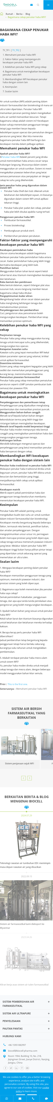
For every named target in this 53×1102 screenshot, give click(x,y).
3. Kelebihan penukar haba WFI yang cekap (24, 66)
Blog (28, 13)
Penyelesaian (11, 1021)
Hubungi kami (12, 1036)
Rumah (9, 13)
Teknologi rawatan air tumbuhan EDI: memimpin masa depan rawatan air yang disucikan (25, 863)
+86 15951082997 (17, 1044)
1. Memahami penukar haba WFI (19, 54)
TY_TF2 (15, 50)
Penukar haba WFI (10, 155)
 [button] (23, 778)
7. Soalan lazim (10, 91)
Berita (19, 13)
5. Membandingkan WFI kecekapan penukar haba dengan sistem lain (25, 81)
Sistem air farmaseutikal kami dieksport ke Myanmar (22, 924)
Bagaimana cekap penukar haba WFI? (27, 17)
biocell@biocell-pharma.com (22, 1050)
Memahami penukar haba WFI (31, 687)
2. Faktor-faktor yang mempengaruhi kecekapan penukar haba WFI (21, 61)
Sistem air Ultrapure (17, 1013)
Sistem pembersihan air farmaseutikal (18, 1003)
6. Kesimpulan (10, 86)
